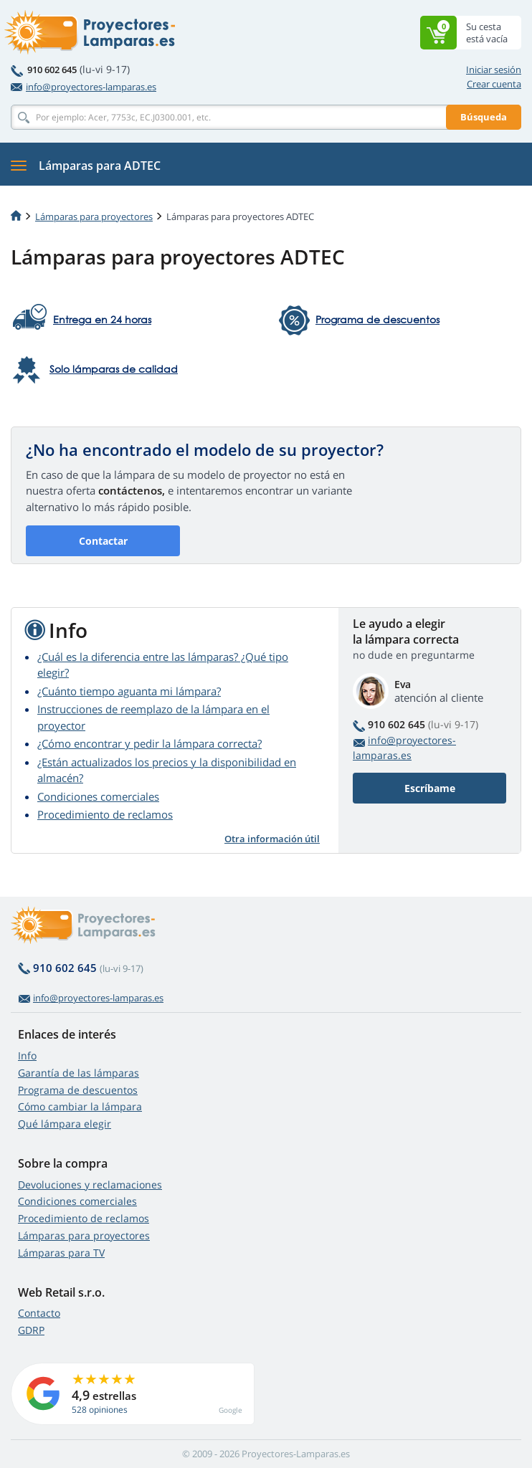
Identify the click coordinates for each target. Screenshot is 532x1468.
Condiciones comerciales (98, 796)
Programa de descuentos (78, 1090)
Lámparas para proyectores (94, 216)
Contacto (39, 1313)
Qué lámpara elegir (64, 1123)
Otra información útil (272, 838)
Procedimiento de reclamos (105, 814)
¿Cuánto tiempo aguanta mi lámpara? (129, 691)
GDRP (31, 1330)
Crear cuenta (494, 83)
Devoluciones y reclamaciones (90, 1184)
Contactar (103, 541)
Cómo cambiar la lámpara (80, 1106)
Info (27, 1055)
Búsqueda (483, 116)
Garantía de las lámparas (78, 1072)
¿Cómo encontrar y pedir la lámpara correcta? (149, 743)
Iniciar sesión (493, 69)
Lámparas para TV (61, 1252)
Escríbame (429, 788)
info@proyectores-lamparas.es (83, 86)
